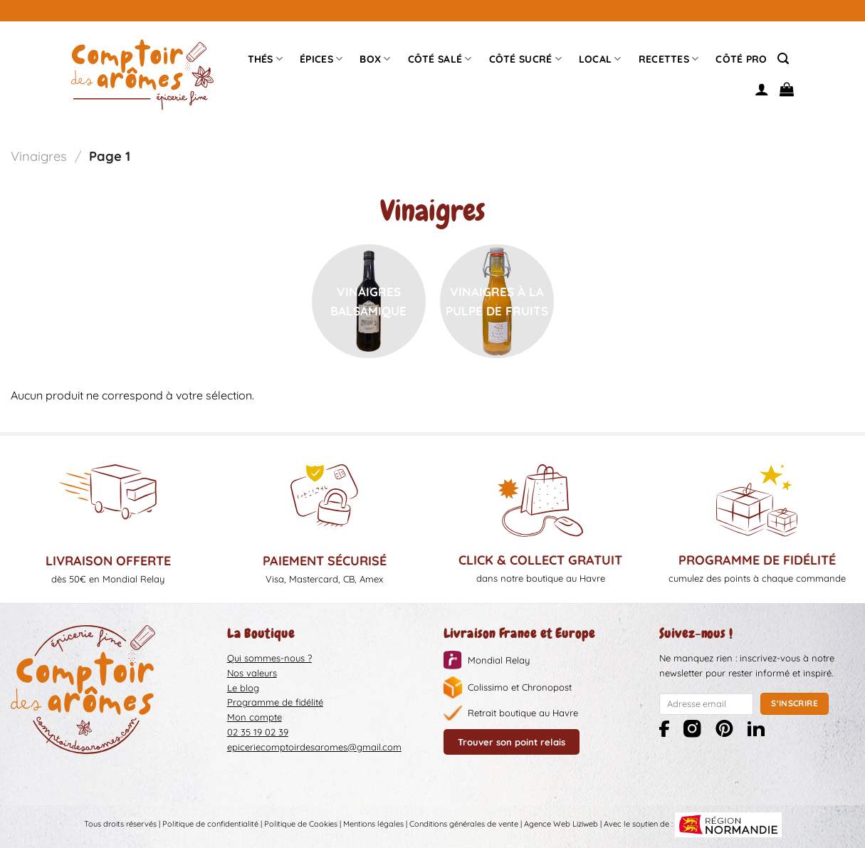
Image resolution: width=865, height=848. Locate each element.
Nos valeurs (252, 673)
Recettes (669, 59)
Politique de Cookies (300, 824)
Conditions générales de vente (463, 824)
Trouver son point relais (511, 742)
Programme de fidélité (275, 702)
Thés (265, 59)
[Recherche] (783, 59)
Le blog (243, 687)
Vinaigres (39, 156)
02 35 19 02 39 (257, 732)
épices (321, 59)
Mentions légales (373, 824)
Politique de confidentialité (210, 824)
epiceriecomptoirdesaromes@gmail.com (314, 747)
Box (375, 59)
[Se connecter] (762, 89)
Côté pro (741, 59)
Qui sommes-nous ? (269, 658)
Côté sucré (525, 59)
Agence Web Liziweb (561, 824)
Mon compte (254, 717)
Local (600, 59)
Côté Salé (440, 59)
